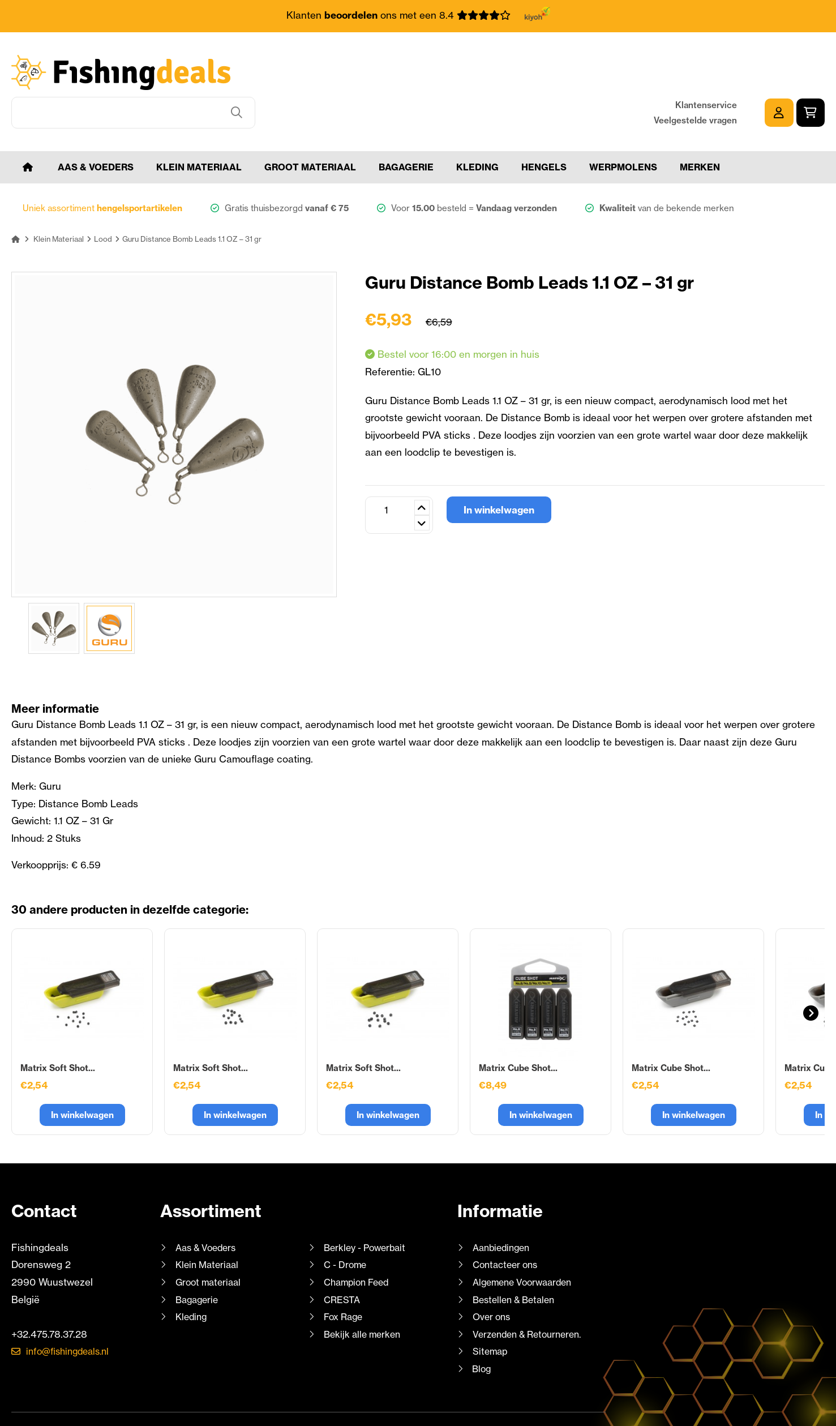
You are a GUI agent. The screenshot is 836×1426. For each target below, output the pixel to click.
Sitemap (491, 1314)
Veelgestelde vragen (695, 80)
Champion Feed (359, 1244)
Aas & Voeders (96, 129)
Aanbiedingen (504, 1209)
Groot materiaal (310, 129)
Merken (700, 129)
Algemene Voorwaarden (526, 1244)
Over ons (493, 1279)
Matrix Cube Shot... (518, 1030)
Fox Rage (345, 1279)
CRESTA (343, 1261)
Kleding (477, 129)
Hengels (544, 129)
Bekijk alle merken (364, 1296)
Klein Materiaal (199, 129)
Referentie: (391, 334)
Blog (481, 1331)
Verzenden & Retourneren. (532, 1296)
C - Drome (347, 1227)
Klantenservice (706, 65)
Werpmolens (623, 129)
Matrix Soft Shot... (57, 1030)
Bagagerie (406, 129)
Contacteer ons (508, 1227)
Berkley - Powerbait (368, 1209)
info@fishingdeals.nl (72, 1314)
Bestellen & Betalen (517, 1261)
